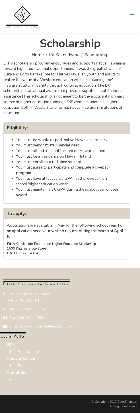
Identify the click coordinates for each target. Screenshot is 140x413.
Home (38, 55)
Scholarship (96, 55)
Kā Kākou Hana (64, 55)
